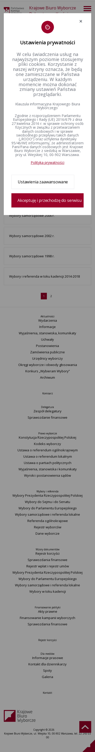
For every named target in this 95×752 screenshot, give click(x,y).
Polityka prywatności (47, 162)
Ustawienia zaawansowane (43, 182)
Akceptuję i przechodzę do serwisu (49, 200)
